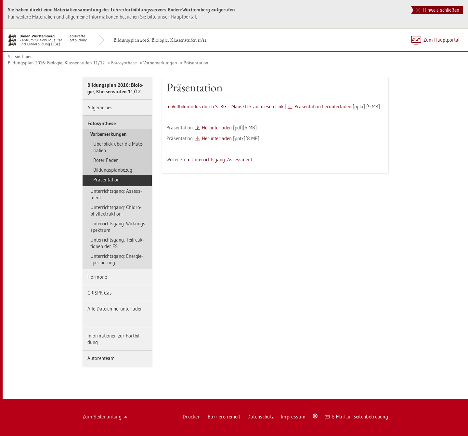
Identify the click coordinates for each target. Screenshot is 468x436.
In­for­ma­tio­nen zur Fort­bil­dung (114, 339)
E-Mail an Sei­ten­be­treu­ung (356, 417)
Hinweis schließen (437, 10)
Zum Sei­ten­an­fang (105, 417)
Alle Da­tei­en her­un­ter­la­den (115, 309)
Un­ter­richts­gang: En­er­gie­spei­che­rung (116, 259)
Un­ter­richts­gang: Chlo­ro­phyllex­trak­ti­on (115, 210)
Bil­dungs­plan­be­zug (112, 170)
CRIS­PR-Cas (99, 293)
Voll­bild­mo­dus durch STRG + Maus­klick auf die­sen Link (228, 106)
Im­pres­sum (293, 417)
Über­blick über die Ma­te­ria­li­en (118, 147)
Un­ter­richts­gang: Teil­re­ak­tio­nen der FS (117, 243)
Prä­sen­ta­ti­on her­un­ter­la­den (322, 106)
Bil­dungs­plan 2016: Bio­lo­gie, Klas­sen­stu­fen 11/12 (160, 40)
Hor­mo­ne (97, 277)
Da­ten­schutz (260, 417)
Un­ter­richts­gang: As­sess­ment (116, 194)
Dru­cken (192, 417)
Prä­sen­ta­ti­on (196, 63)
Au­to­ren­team (101, 358)
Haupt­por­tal (183, 17)
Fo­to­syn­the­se (124, 63)
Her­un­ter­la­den (217, 128)
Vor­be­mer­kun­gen (160, 63)
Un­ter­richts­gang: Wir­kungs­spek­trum (118, 226)
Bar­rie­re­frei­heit (224, 417)
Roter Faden (106, 160)
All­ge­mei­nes (99, 107)
